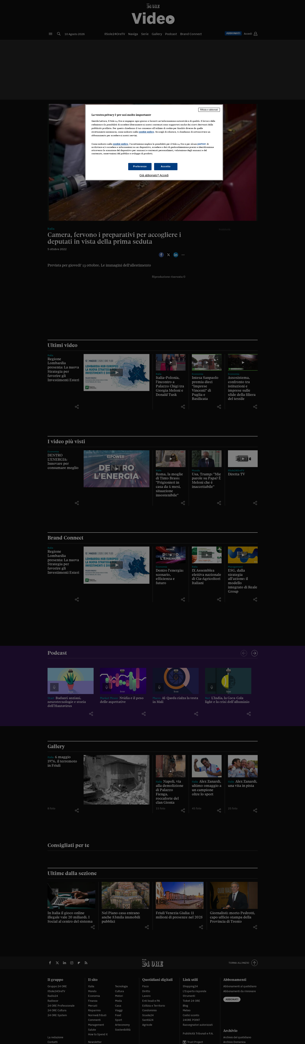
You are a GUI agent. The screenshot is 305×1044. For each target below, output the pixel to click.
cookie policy (146, 131)
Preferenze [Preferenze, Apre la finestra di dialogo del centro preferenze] (140, 166)
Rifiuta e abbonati (209, 109)
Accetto (166, 166)
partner (202, 144)
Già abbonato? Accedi (154, 175)
